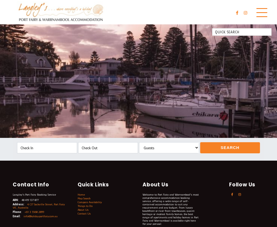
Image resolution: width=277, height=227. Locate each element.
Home (81, 194)
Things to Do (85, 205)
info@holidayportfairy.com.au (41, 216)
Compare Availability (90, 202)
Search (230, 147)
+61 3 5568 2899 (34, 211)
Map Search (84, 198)
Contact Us (84, 213)
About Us (83, 209)
